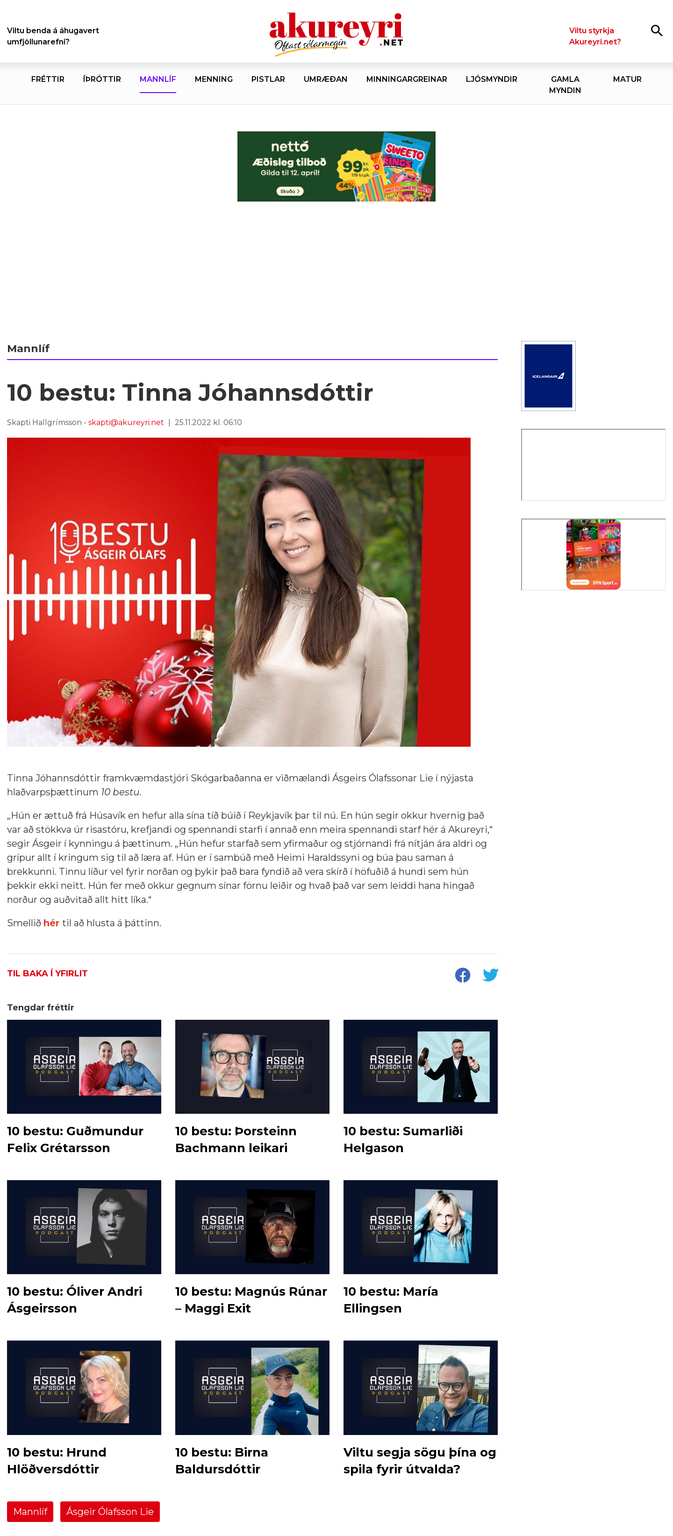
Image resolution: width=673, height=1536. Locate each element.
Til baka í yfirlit (47, 973)
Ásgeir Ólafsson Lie (110, 1511)
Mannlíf (30, 1511)
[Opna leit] (657, 30)
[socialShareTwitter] (490, 976)
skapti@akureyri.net (126, 422)
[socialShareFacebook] (462, 976)
